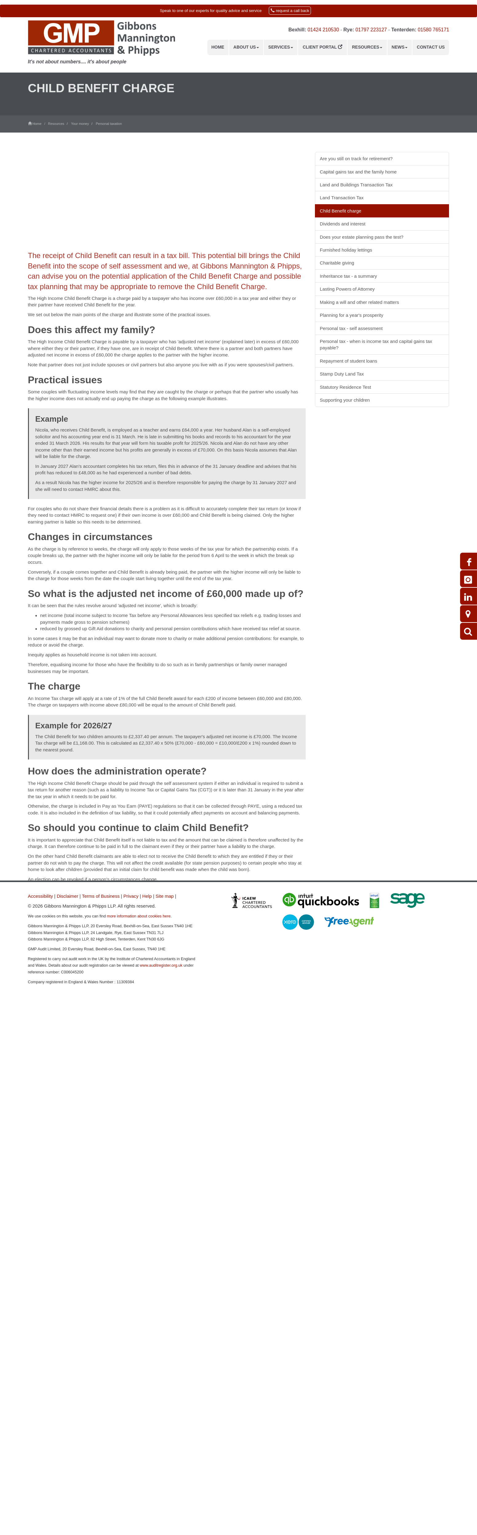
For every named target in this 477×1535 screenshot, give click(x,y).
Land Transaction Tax (342, 197)
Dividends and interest (342, 223)
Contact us (431, 47)
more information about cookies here (139, 916)
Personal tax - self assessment (351, 328)
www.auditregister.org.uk (161, 965)
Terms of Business (101, 896)
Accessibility (40, 896)
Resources (367, 47)
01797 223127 (371, 29)
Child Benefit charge (340, 210)
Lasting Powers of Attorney (347, 289)
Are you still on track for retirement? (356, 158)
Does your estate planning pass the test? (361, 237)
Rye (348, 29)
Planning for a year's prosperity (351, 315)
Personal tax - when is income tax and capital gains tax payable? (376, 344)
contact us (263, 1027)
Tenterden (403, 29)
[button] (238, 11)
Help (147, 896)
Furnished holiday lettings (346, 250)
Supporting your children (345, 400)
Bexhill (296, 29)
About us (246, 47)
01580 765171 (433, 29)
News (399, 47)
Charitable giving (337, 262)
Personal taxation (109, 123)
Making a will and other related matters (359, 302)
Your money (80, 123)
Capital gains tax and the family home (358, 171)
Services (280, 47)
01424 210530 (323, 29)
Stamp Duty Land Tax (342, 373)
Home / (38, 123)
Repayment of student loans (348, 361)
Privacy (130, 896)
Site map (165, 896)
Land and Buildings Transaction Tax (356, 184)
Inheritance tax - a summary (348, 276)
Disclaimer (67, 896)
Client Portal (322, 47)
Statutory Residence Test (345, 387)
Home (217, 47)
